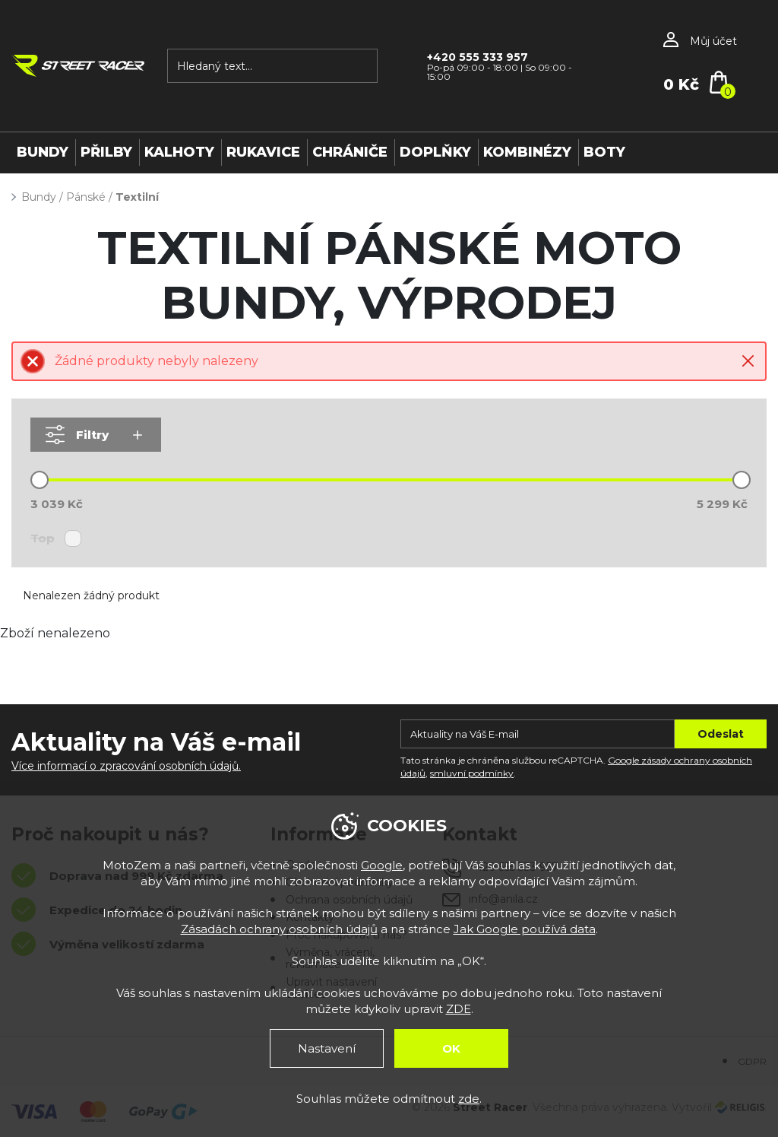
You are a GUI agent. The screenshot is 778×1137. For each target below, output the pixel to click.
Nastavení (327, 1048)
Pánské (86, 197)
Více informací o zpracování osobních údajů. (126, 766)
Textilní (137, 197)
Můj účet (713, 41)
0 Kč (681, 84)
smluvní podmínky (472, 773)
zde (468, 1098)
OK (451, 1048)
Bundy (38, 197)
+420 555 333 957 (477, 57)
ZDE (458, 1009)
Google (382, 865)
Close (748, 361)
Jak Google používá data (525, 929)
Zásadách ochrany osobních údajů (279, 929)
